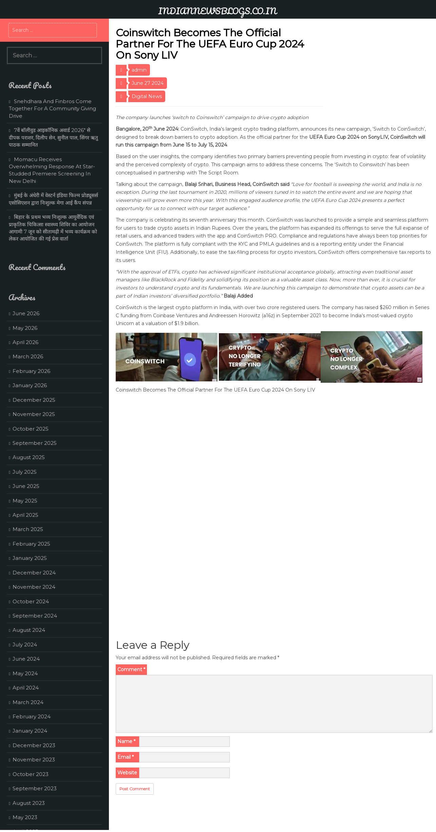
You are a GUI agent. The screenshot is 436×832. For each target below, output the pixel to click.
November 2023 (34, 759)
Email (125, 757)
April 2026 (25, 342)
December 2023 (34, 745)
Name (126, 741)
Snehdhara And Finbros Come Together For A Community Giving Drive (52, 108)
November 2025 (34, 414)
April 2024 (26, 687)
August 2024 (29, 630)
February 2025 (31, 544)
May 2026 (25, 328)
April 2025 (25, 515)
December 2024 (34, 572)
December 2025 (34, 400)
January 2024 (30, 730)
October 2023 (31, 774)
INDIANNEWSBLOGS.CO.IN (217, 11)
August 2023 (29, 803)
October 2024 (31, 601)
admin (139, 70)
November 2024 (34, 587)
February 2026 (31, 371)
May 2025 (25, 500)
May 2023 (25, 817)
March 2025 (28, 529)
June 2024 (26, 659)
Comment (131, 669)
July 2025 (25, 472)
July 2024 (25, 644)
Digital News (147, 96)
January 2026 (30, 385)
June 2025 (26, 486)
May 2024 (25, 673)
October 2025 (31, 429)
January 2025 (30, 558)
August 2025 (29, 457)
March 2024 (28, 702)
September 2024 (35, 615)
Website (127, 773)
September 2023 (35, 788)
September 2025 (35, 443)
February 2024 (32, 716)
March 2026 (28, 356)
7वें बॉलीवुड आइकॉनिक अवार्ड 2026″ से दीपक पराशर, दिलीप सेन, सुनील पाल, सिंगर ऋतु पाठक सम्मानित (53, 137)
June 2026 (26, 313)
